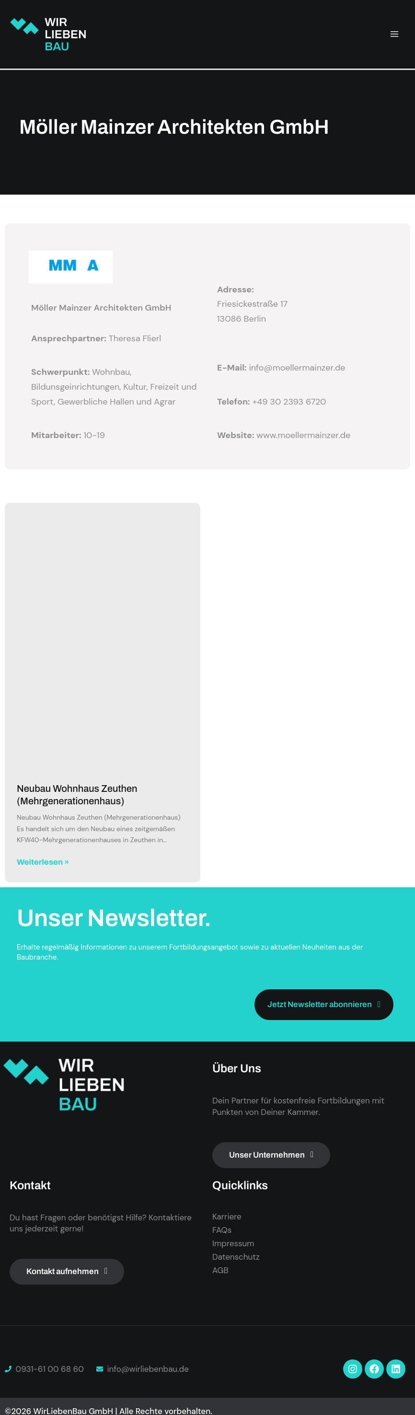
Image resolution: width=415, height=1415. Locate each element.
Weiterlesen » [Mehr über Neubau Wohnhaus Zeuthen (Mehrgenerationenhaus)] (43, 862)
